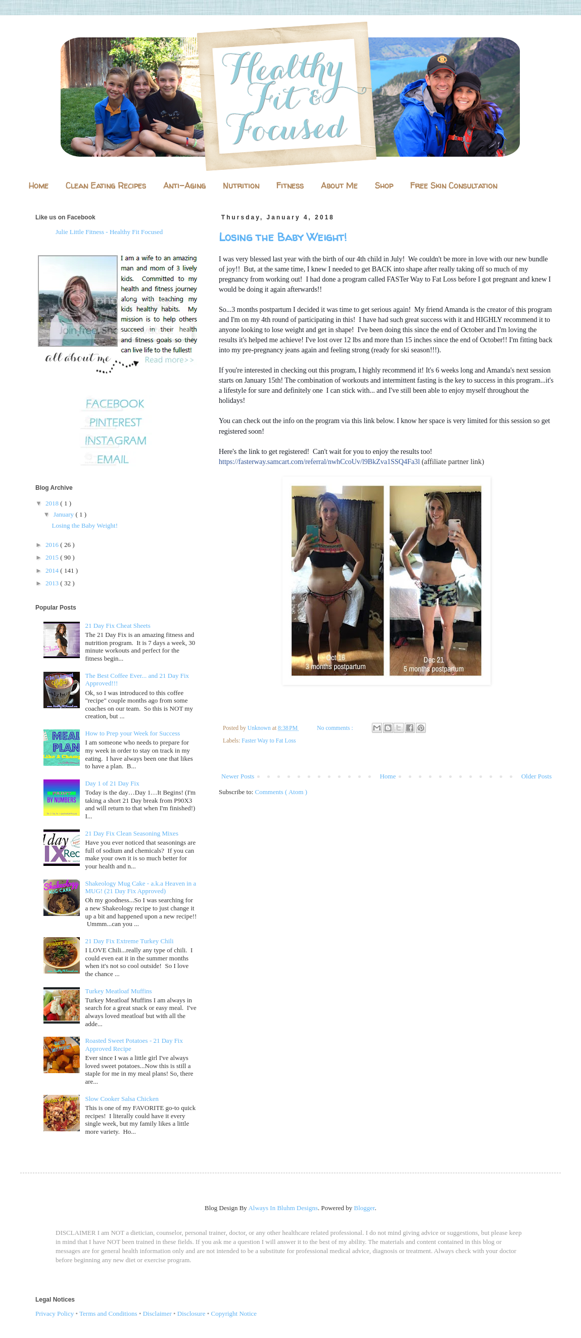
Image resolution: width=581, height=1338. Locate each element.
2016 (52, 544)
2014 (52, 570)
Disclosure (191, 1313)
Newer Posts (237, 776)
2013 (52, 583)
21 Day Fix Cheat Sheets (117, 625)
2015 (52, 557)
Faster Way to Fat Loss (268, 740)
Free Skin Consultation (453, 185)
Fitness (290, 185)
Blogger (364, 1208)
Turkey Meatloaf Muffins (118, 991)
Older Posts (536, 776)
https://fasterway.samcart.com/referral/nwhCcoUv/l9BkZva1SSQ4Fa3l (319, 461)
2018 (52, 503)
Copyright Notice (234, 1313)
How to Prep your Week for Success (132, 733)
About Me (339, 185)
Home (39, 185)
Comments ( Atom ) (281, 792)
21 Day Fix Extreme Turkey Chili (129, 941)
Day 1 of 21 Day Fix (112, 783)
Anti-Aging (184, 185)
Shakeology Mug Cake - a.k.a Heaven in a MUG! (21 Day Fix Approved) (140, 887)
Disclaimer (157, 1313)
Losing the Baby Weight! (283, 237)
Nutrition (241, 185)
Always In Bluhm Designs (283, 1208)
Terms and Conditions (108, 1313)
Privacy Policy (54, 1313)
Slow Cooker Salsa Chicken (122, 1098)
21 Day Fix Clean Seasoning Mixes (131, 833)
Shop (384, 185)
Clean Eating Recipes (106, 185)
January (65, 514)
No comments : (335, 728)
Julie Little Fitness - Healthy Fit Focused (109, 232)
